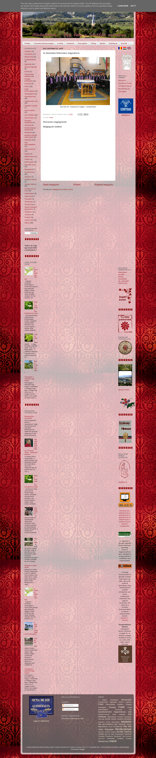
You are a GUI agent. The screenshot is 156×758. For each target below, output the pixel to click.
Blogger (82, 749)
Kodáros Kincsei (124, 522)
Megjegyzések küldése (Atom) (62, 189)
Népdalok (28, 140)
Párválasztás (29, 162)
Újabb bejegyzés (51, 184)
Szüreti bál (35, 640)
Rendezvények (30, 172)
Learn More (123, 6)
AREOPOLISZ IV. (125, 517)
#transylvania (122, 283)
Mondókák (28, 132)
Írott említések (29, 115)
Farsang (27, 84)
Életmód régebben (31, 67)
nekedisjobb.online (77, 718)
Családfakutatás (30, 59)
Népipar (27, 154)
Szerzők (124, 43)
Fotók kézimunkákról (29, 90)
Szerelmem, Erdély (124, 83)
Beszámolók (29, 57)
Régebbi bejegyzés (104, 184)
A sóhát (60, 43)
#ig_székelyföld (123, 281)
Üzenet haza (29, 220)
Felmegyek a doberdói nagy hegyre (29, 378)
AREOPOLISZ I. (124, 511)
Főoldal (27, 43)
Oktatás (27, 159)
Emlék (27, 71)
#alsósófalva (122, 272)
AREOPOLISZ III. (125, 515)
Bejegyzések (68, 705)
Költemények (29, 118)
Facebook (70, 43)
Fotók (51, 117)
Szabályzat (113, 43)
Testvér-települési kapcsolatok (31, 208)
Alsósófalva (29, 54)
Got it (133, 6)
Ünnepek (28, 217)
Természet (28, 204)
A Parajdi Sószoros (124, 86)
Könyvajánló (82, 43)
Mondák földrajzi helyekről (30, 129)
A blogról (28, 51)
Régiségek (28, 169)
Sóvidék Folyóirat (31, 179)
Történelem (28, 212)
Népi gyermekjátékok (30, 143)
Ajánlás (102, 43)
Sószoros (28, 177)
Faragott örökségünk (29, 80)
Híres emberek (30, 110)
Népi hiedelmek (30, 149)
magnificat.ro (122, 482)
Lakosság (28, 125)
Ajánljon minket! (123, 390)
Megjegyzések (68, 709)
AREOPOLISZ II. (125, 513)
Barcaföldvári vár (124, 89)
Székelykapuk (29, 193)
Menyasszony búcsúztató (29, 417)
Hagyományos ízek (31, 101)
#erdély (120, 277)
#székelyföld (122, 279)
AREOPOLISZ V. (125, 519)
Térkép (93, 43)
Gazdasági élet (30, 94)
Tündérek (28, 215)
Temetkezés (29, 202)
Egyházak (28, 64)
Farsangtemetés (35, 511)
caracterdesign (124, 747)
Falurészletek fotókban (29, 75)
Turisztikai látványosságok (44, 43)
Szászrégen (122, 91)
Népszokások (29, 156)
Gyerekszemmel (30, 96)
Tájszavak (28, 196)
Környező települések (28, 121)
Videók (27, 223)
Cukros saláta (35, 337)
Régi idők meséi (30, 165)
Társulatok (28, 199)
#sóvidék (121, 274)
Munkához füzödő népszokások (31, 136)
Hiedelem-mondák (31, 106)
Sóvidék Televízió (31, 184)
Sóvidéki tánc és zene (106, 734)
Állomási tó (122, 80)
